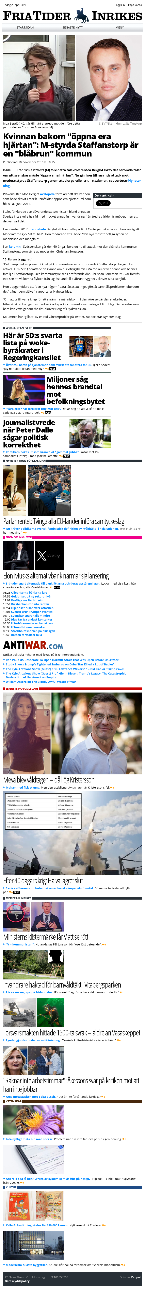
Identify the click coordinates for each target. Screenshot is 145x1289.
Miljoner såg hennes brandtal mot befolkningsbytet (75, 390)
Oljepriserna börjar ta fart (29, 592)
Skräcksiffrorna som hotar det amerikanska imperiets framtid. (50, 888)
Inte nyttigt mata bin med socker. (29, 1139)
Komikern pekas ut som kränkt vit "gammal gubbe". (43, 452)
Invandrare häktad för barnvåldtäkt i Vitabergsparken (62, 984)
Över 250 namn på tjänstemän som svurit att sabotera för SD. (49, 365)
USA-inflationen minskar (28, 627)
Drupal (136, 1277)
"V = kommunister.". (20, 944)
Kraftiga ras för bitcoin (27, 600)
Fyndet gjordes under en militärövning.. (33, 1040)
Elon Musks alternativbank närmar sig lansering (56, 575)
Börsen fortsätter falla (26, 635)
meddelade (37, 229)
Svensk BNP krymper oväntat (31, 612)
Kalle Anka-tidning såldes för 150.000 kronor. (37, 1225)
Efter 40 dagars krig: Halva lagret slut (43, 880)
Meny (120, 27)
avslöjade (47, 194)
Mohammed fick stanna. (23, 787)
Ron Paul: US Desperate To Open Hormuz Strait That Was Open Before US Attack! (62, 660)
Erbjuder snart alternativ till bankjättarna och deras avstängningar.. (53, 583)
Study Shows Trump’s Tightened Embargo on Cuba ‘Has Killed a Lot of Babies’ (60, 664)
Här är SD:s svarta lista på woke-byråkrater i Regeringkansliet (32, 346)
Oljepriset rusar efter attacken (32, 608)
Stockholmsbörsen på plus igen (33, 631)
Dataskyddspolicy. (17, 1281)
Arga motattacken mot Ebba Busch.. (31, 1097)
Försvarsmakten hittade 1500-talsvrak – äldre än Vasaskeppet (71, 1032)
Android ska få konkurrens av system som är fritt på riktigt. (48, 1179)
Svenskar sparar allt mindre (30, 616)
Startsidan (25, 27)
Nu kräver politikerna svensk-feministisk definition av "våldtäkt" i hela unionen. (62, 529)
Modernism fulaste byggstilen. (27, 1265)
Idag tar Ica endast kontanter (31, 619)
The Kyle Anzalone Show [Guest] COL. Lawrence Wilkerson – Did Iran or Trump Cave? (65, 669)
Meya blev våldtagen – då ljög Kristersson (48, 779)
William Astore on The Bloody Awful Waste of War (41, 682)
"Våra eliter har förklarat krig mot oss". (33, 409)
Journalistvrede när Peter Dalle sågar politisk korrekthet (29, 433)
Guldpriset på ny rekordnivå (30, 596)
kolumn (15, 246)
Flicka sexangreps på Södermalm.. (29, 992)
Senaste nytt (73, 27)
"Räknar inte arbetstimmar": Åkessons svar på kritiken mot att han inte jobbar (71, 1084)
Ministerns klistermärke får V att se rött (45, 936)
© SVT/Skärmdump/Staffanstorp (120, 123)
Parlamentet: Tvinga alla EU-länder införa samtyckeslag (63, 520)
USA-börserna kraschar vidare (32, 623)
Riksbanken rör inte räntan (30, 604)
